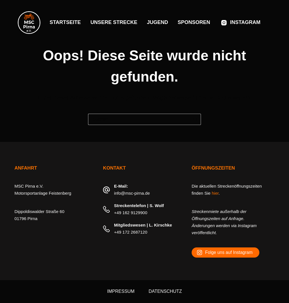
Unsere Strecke (113, 22)
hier (215, 193)
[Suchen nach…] (139, 119)
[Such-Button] (195, 119)
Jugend (157, 22)
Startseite (65, 22)
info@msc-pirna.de (132, 193)
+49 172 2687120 (130, 232)
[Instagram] (240, 22)
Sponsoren (194, 22)
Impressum (121, 291)
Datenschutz (165, 291)
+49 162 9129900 (130, 212)
